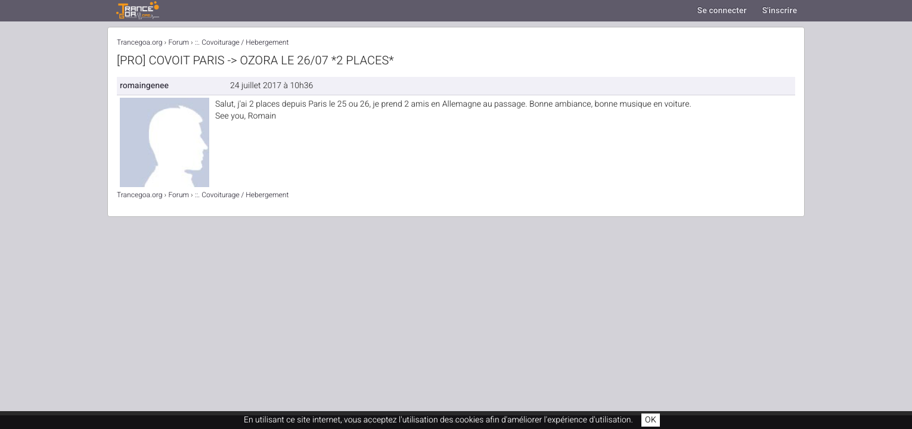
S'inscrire (779, 10)
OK (650, 420)
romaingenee (144, 85)
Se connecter (722, 10)
